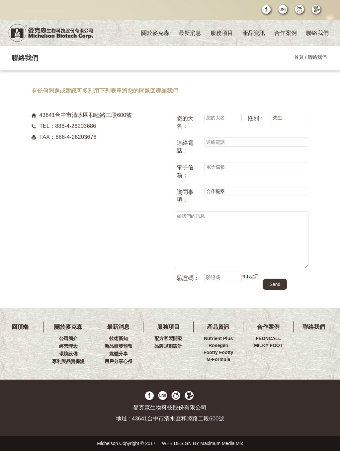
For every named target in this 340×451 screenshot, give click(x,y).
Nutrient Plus (218, 338)
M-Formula (218, 359)
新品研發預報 (118, 346)
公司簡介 (68, 338)
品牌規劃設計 (168, 346)
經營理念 (68, 346)
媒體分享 (118, 353)
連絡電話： (185, 147)
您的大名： (185, 122)
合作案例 (285, 33)
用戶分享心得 (118, 361)
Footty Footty (218, 352)
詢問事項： (185, 196)
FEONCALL (268, 338)
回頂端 (20, 327)
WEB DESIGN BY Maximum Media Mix (202, 443)
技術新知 (118, 338)
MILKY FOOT (268, 345)
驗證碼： (188, 278)
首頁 (298, 57)
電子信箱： (185, 171)
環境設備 (68, 353)
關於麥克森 (155, 33)
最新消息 (190, 33)
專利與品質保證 (68, 361)
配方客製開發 (168, 338)
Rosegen (218, 345)
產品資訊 (253, 33)
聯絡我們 (317, 33)
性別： (256, 118)
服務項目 (222, 33)
